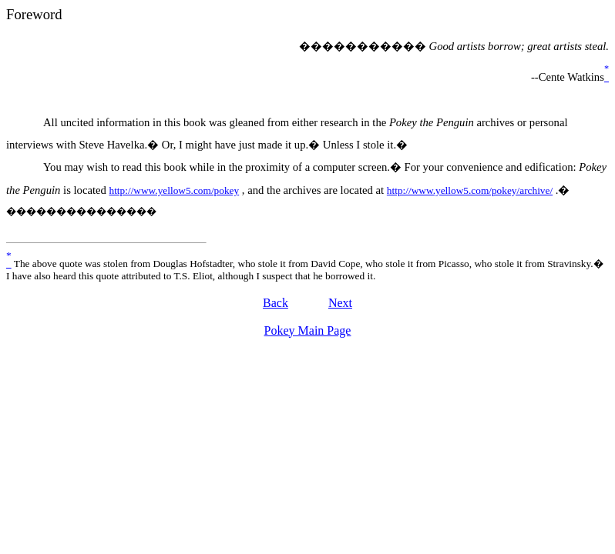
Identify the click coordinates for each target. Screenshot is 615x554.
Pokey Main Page (307, 330)
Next (340, 302)
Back (275, 302)
